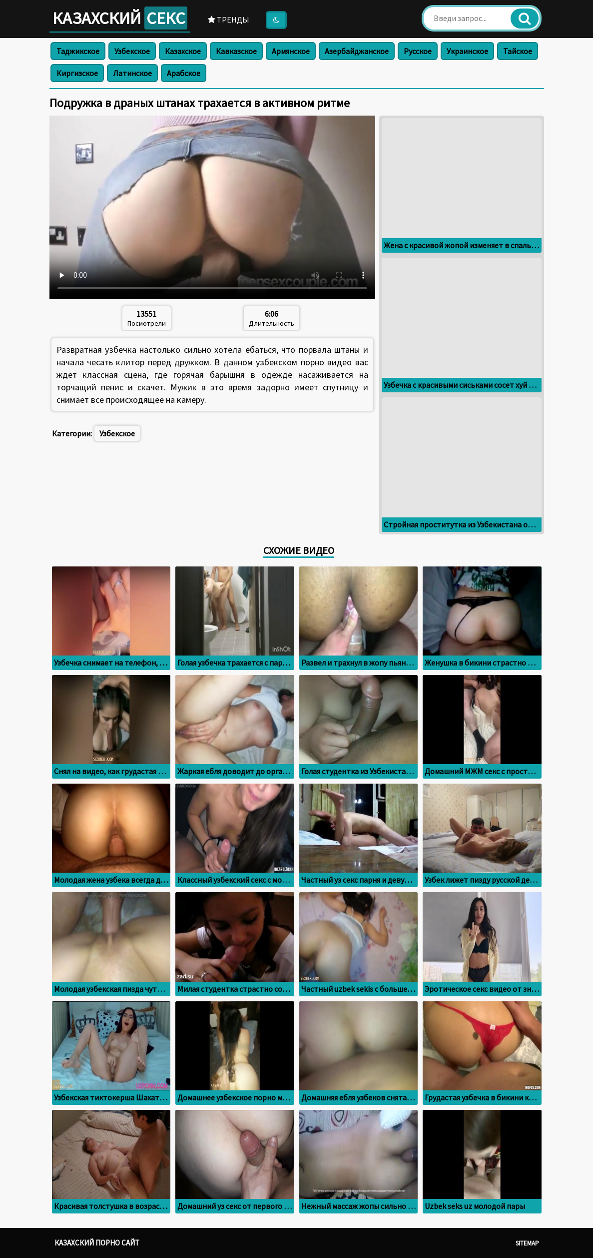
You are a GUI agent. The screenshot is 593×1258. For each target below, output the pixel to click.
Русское (418, 51)
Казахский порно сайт (96, 1242)
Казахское (183, 51)
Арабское (183, 73)
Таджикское (77, 51)
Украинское (467, 51)
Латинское (132, 73)
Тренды (228, 20)
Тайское (517, 51)
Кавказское (236, 51)
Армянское (291, 51)
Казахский (119, 18)
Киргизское (77, 73)
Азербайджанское (357, 51)
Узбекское (132, 51)
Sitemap (527, 1243)
